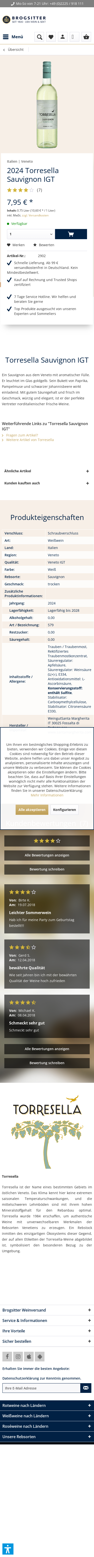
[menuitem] (12, 37)
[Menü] (12, 37)
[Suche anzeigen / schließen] (39, 37)
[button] (7, 1549)
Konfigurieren (64, 809)
